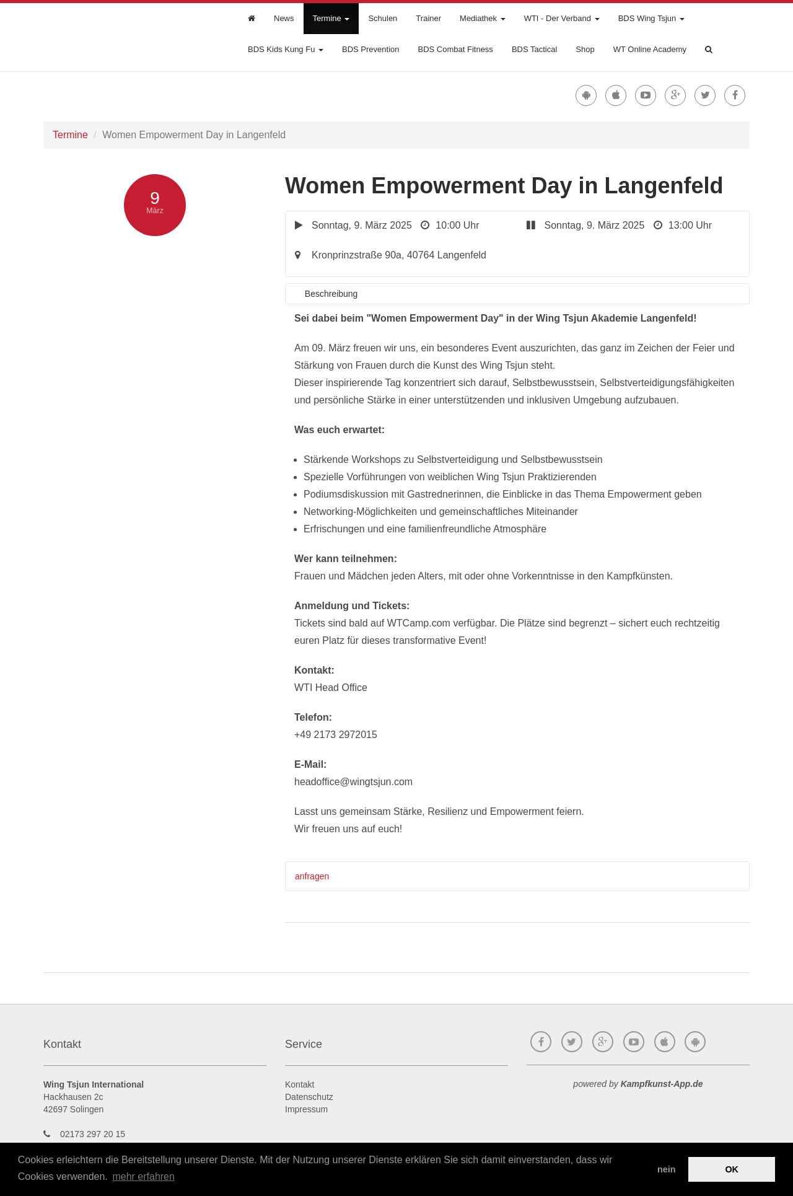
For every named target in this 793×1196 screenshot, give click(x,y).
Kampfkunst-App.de (662, 1084)
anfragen (312, 876)
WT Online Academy (649, 49)
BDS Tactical (534, 49)
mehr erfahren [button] (143, 1176)
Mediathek (483, 18)
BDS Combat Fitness (455, 49)
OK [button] (731, 1169)
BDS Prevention (371, 49)
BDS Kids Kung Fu (285, 49)
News (284, 18)
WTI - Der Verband (562, 18)
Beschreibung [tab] (331, 294)
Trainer (428, 18)
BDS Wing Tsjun (651, 18)
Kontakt (299, 1084)
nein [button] (666, 1169)
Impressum (306, 1109)
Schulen (382, 18)
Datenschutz (309, 1097)
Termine (331, 18)
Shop (585, 49)
